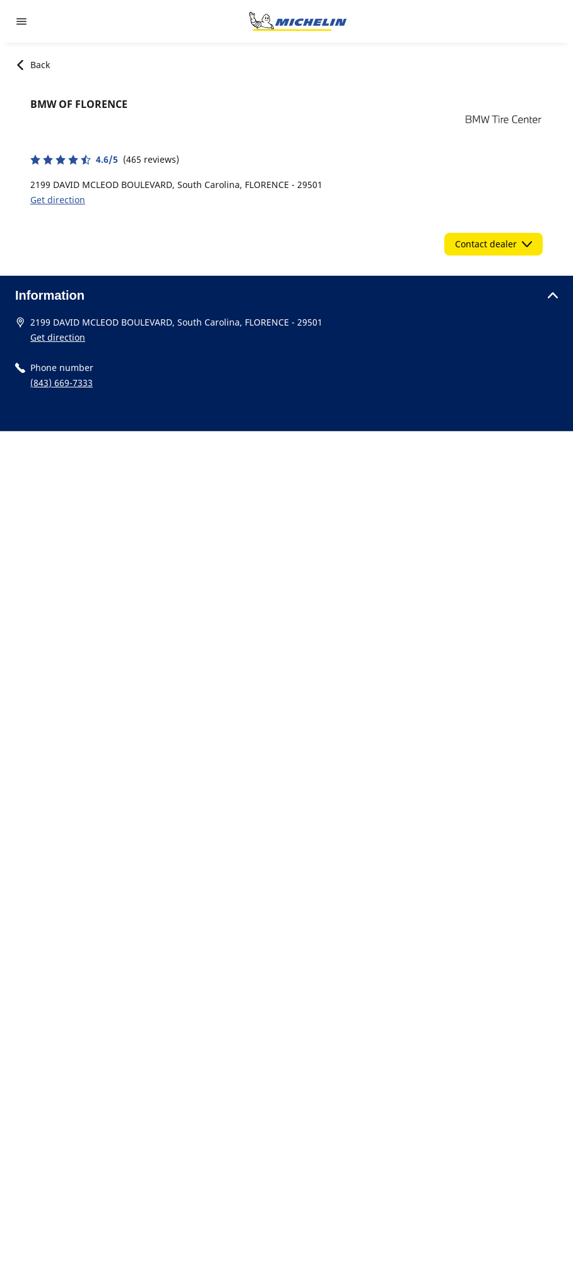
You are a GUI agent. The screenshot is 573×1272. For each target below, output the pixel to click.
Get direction (57, 200)
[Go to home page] (297, 21)
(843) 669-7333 (61, 383)
